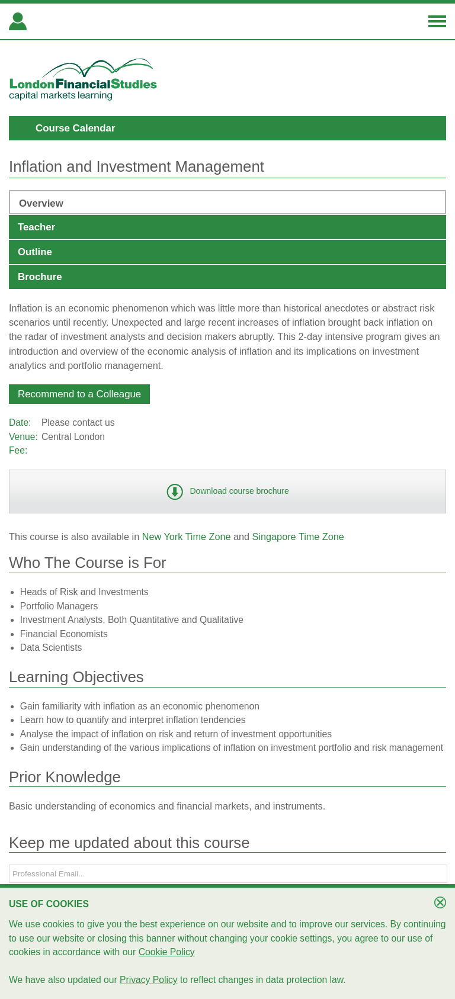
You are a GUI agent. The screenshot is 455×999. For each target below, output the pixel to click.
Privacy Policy (149, 980)
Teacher (36, 227)
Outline (35, 252)
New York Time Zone (186, 536)
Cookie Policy (167, 952)
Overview (41, 203)
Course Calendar (75, 128)
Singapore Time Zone (298, 536)
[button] (79, 394)
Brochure (40, 276)
